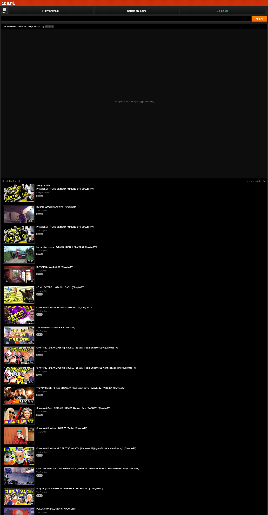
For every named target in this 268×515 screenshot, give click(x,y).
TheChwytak (14, 181)
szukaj (259, 19)
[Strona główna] (8, 3)
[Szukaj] (126, 19)
